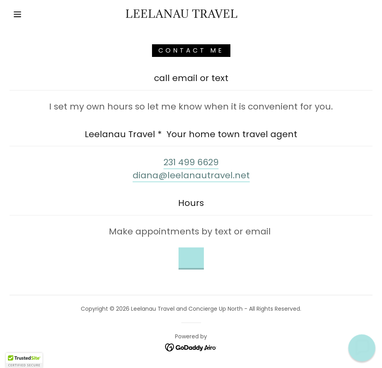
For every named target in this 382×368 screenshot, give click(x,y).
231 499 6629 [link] (191, 162)
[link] (181, 15)
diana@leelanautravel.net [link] (191, 175)
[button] (18, 14)
